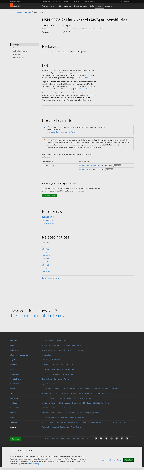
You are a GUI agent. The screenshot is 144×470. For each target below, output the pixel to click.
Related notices (18, 57)
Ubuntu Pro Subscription (50, 417)
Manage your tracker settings (111, 460)
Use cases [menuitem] (55, 1)
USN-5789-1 (46, 243)
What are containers (49, 403)
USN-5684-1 (46, 259)
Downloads (14, 408)
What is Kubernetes (49, 350)
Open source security (87, 422)
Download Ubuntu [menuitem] (90, 1)
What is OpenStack (48, 340)
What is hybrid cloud (85, 388)
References (17, 54)
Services (66, 374)
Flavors (66, 379)
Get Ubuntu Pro (49, 196)
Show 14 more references (51, 278)
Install (59, 340)
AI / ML (13, 360)
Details (15, 48)
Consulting (66, 345)
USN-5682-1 (46, 265)
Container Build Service (95, 403)
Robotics (13, 364)
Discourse (79, 412)
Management (69, 369)
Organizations (47, 379)
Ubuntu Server (15, 384)
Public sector (64, 427)
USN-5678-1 (46, 271)
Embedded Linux (57, 369)
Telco (73, 427)
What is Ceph (46, 345)
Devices (81, 417)
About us (45, 438)
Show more (46, 108)
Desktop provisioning (68, 417)
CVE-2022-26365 (81, 78)
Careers (62, 438)
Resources (82, 350)
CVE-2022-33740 (81, 89)
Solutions (13, 422)
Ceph (12, 345)
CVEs (92, 6)
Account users (62, 412)
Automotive (46, 427)
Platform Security (48, 6)
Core (63, 408)
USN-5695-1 (46, 252)
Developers (58, 379)
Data (46, 422)
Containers (14, 403)
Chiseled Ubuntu (64, 403)
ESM (59, 6)
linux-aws (45, 52)
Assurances (109, 6)
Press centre (85, 438)
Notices (99, 6)
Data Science (56, 360)
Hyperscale (46, 384)
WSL (58, 408)
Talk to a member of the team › (37, 315)
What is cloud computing (51, 388)
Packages (16, 45)
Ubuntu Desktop (16, 379)
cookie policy (34, 464)
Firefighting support (92, 412)
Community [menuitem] (76, 1)
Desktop (45, 408)
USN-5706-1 (46, 249)
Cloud (12, 388)
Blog (68, 438)
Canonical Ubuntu (15, 1)
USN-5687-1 (46, 255)
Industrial (55, 427)
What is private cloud (69, 388)
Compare (62, 398)
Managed (56, 345)
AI (42, 422)
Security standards (80, 6)
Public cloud (114, 388)
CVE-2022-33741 (48, 217)
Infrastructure (55, 422)
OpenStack (14, 340)
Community (65, 364)
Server (52, 408)
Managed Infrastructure (69, 422)
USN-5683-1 (46, 262)
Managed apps (47, 355)
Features (45, 374)
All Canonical (125, 1)
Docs (73, 345)
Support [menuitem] (65, 1)
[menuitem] (125, 1)
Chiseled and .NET (78, 403)
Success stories (55, 374)
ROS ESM (45, 364)
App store (45, 369)
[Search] (133, 1)
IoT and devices (101, 422)
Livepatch (67, 6)
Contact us (16, 439)
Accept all (128, 460)
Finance (79, 427)
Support (66, 340)
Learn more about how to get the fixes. (61, 132)
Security (13, 393)
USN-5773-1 (46, 246)
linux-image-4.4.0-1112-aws (89, 165)
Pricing (71, 412)
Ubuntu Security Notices (20, 12)
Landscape (14, 398)
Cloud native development (118, 422)
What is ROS (54, 364)
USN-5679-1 (46, 268)
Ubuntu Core (15, 374)
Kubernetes (14, 350)
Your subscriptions (48, 412)
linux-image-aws (85, 169)
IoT (11, 369)
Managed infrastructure (19, 355)
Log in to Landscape (86, 398)
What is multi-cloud (101, 388)
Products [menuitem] (44, 1)
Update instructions (20, 51)
